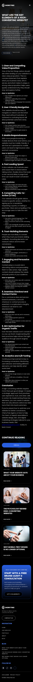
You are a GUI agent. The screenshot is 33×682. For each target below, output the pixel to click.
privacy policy (15, 675)
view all (16, 445)
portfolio (5, 633)
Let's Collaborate (13, 594)
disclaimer (5, 675)
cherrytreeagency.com (11, 425)
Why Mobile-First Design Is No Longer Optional (14, 657)
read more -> (8, 481)
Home (3, 627)
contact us (9, 618)
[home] (8, 5)
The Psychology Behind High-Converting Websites (16, 652)
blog (3, 638)
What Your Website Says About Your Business (14, 648)
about (4, 636)
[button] (29, 5)
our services (6, 630)
